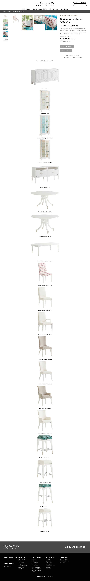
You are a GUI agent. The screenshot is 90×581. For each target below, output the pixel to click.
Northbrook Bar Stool (45, 506)
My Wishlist (20, 568)
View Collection (67, 57)
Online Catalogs (21, 559)
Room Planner (21, 567)
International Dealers (64, 561)
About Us (34, 559)
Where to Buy (78, 55)
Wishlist (83, 2)
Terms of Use (34, 564)
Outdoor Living (49, 562)
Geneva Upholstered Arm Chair (45, 408)
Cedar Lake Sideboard (45, 187)
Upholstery (48, 561)
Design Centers (21, 564)
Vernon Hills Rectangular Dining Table (45, 261)
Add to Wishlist (67, 46)
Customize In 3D (66, 50)
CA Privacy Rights (36, 567)
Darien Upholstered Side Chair (45, 285)
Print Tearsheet (69, 55)
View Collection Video (78, 57)
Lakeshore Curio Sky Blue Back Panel (45, 138)
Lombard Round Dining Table (45, 236)
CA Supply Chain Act (36, 568)
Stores (75, 2)
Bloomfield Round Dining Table (45, 211)
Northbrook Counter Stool (45, 457)
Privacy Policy (35, 562)
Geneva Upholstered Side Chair (45, 359)
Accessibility (48, 568)
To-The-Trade (21, 562)
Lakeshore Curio (45, 113)
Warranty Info (49, 564)
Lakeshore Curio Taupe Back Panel (45, 162)
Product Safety (35, 565)
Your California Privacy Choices (37, 571)
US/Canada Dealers (63, 559)
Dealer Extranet (62, 562)
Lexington (74, 16)
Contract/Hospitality (22, 565)
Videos (19, 561)
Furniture (48, 559)
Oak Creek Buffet (45, 88)
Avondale (9, 11)
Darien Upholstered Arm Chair (18, 11)
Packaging (48, 567)
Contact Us (34, 561)
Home (4, 11)
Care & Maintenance (50, 565)
